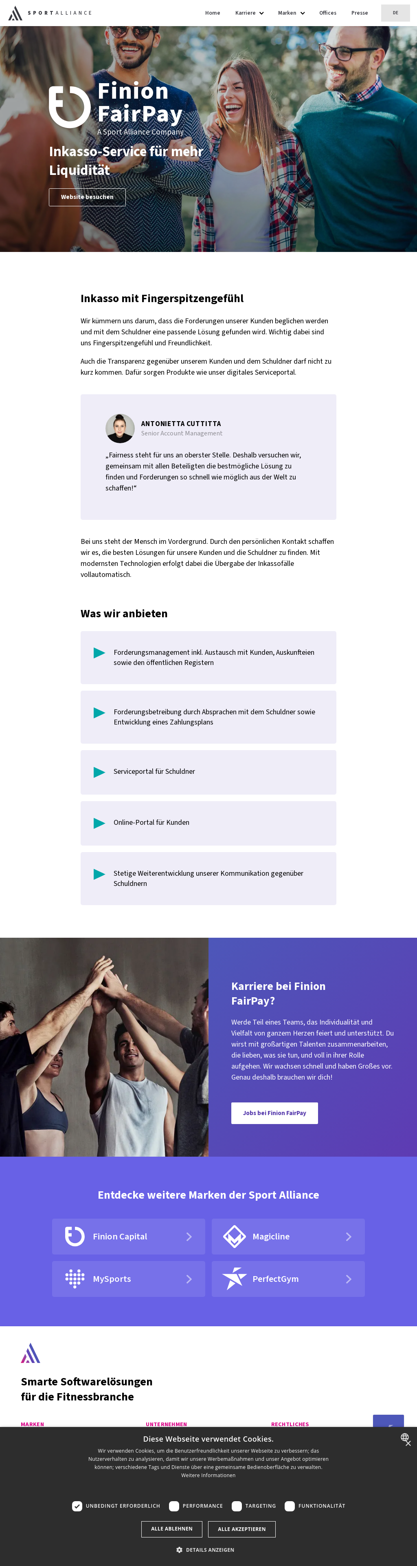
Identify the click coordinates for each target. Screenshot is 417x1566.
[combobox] (406, 1437)
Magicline (256, 1236)
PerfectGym (260, 1279)
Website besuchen (87, 196)
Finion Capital (104, 1236)
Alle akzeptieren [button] (242, 1529)
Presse (359, 13)
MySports (96, 1279)
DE (395, 12)
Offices (327, 13)
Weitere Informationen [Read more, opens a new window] (208, 1475)
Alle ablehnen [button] (172, 1528)
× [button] (408, 1444)
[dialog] (208, 1496)
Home (212, 13)
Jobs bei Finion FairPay (274, 1113)
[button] (208, 1488)
